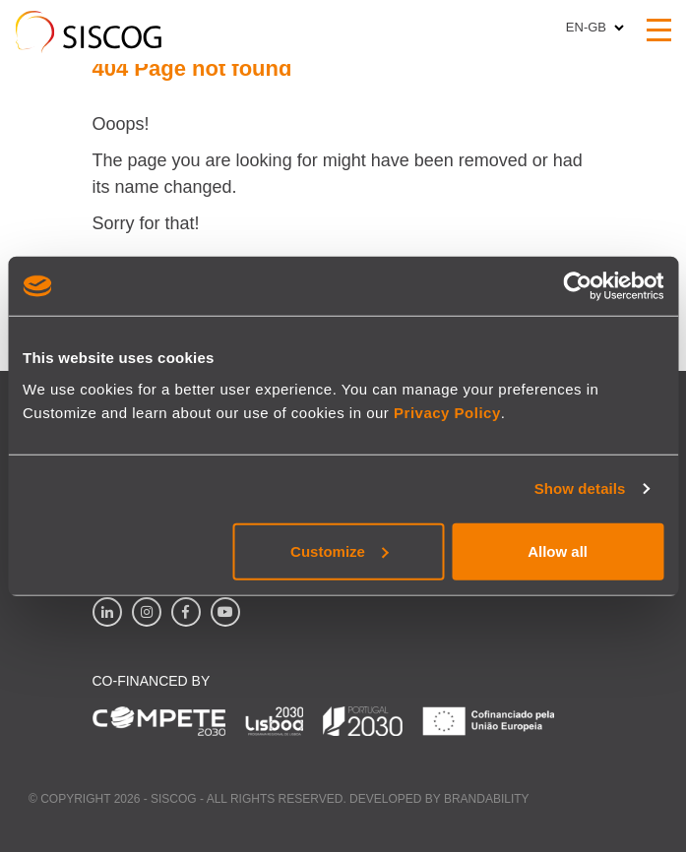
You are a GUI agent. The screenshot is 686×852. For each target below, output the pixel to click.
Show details (580, 488)
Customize (339, 550)
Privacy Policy (447, 411)
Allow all (558, 550)
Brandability (487, 799)
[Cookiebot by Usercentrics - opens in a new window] (577, 286)
